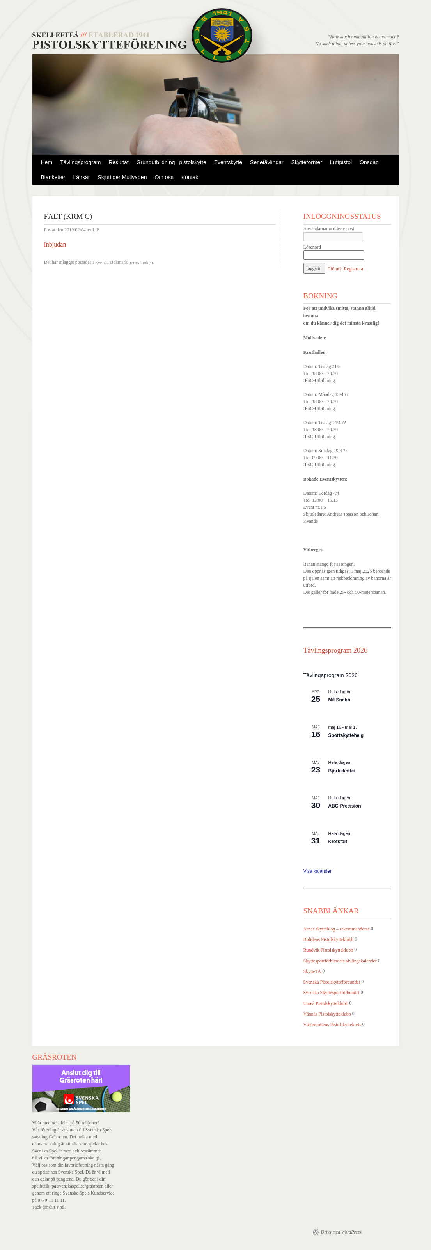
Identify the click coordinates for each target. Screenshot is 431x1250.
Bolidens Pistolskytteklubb (328, 939)
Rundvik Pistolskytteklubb (328, 950)
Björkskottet (342, 771)
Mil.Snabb (339, 700)
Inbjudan (55, 244)
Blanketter (53, 177)
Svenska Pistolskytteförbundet (331, 982)
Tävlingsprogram (80, 162)
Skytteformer (306, 162)
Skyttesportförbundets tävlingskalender (340, 961)
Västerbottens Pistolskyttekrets (332, 1024)
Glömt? (335, 269)
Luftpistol (341, 162)
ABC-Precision (344, 806)
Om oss (163, 177)
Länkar (81, 177)
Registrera (353, 269)
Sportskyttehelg (346, 735)
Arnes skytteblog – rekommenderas (336, 929)
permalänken (141, 262)
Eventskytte (228, 162)
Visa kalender (317, 871)
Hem (47, 162)
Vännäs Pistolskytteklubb (327, 1014)
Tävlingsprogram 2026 (335, 650)
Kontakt (190, 177)
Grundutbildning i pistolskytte (171, 162)
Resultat (118, 162)
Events (101, 262)
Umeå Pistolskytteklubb (325, 1003)
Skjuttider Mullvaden (122, 177)
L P (95, 230)
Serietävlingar (267, 162)
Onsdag (369, 162)
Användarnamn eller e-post (329, 228)
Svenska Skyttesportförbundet (331, 993)
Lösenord (312, 247)
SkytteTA (312, 971)
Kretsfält (338, 841)
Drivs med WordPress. (342, 1232)
